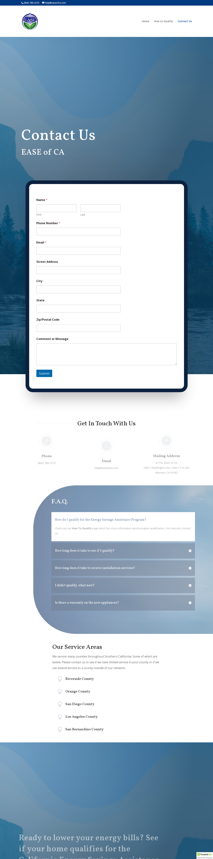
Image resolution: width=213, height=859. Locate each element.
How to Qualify (163, 21)
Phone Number (48, 223)
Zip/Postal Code (47, 319)
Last (82, 214)
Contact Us (185, 21)
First (38, 214)
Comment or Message (52, 339)
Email (41, 242)
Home (145, 21)
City (39, 281)
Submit (44, 373)
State (40, 300)
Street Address (47, 262)
